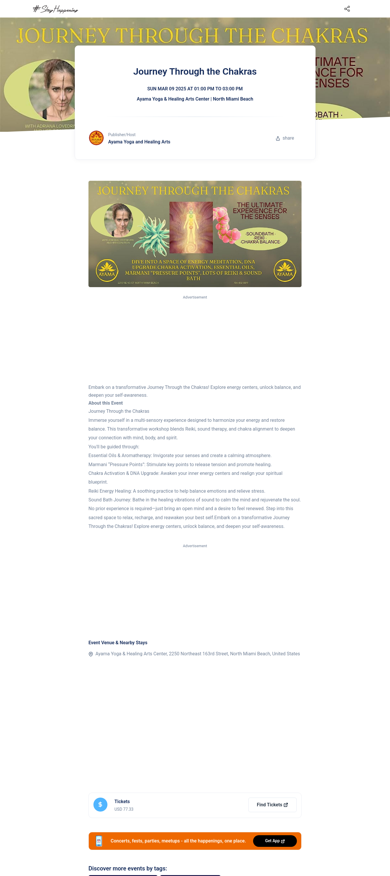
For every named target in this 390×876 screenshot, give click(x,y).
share (285, 138)
